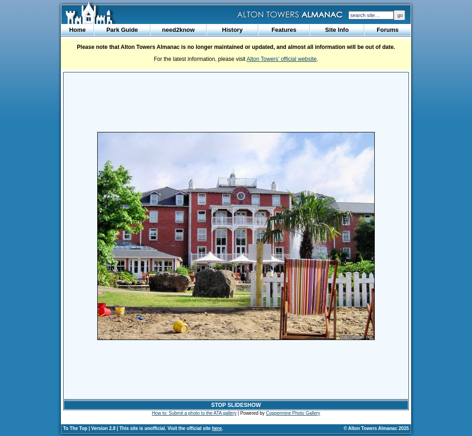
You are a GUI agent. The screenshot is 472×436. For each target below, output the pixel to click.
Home (77, 29)
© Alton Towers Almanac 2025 (376, 428)
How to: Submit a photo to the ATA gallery (194, 413)
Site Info (336, 29)
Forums (388, 29)
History (232, 29)
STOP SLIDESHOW (236, 405)
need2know (178, 29)
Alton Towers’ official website (282, 59)
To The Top (75, 428)
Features (283, 29)
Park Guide (122, 29)
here (217, 428)
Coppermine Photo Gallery (293, 413)
